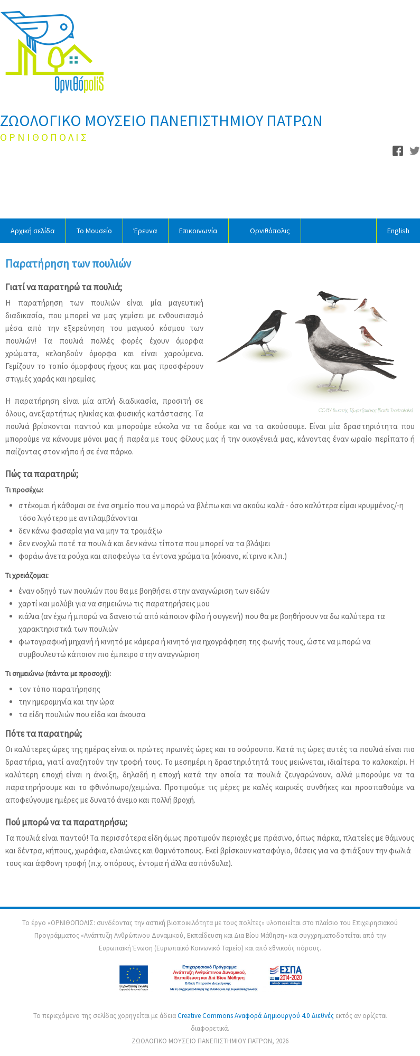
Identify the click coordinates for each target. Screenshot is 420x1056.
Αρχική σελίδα (33, 230)
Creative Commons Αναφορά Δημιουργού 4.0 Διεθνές (256, 1015)
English (398, 230)
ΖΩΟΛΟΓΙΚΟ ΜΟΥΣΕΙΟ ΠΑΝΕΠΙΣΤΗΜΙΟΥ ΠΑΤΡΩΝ (161, 120)
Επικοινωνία (198, 230)
